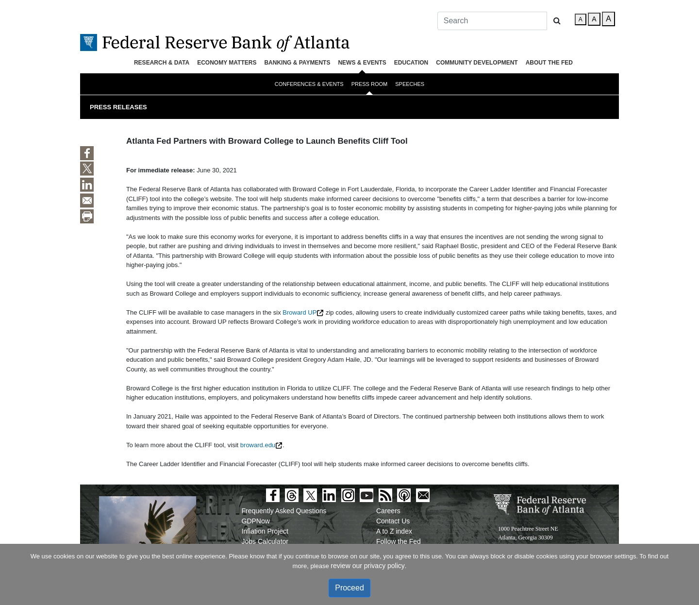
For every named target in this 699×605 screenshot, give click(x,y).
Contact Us (393, 521)
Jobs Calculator (265, 541)
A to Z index (394, 531)
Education (411, 62)
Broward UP (299, 312)
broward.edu (257, 445)
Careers (388, 511)
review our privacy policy (368, 566)
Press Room (369, 84)
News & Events (362, 62)
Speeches (409, 84)
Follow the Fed (398, 541)
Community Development (476, 62)
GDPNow (256, 521)
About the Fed (549, 62)
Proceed (349, 588)
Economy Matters (226, 62)
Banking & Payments (297, 62)
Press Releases (118, 107)
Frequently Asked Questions (284, 511)
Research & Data (161, 62)
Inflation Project (265, 531)
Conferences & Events (309, 84)
